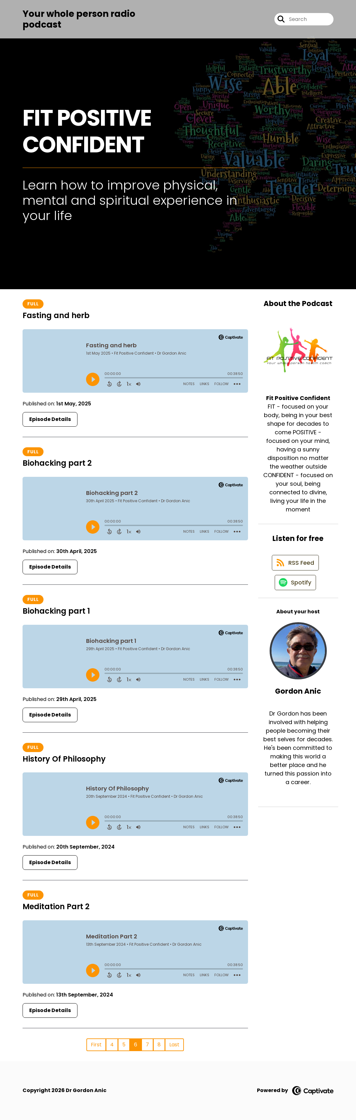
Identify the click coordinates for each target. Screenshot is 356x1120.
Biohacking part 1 (56, 611)
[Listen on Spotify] (295, 587)
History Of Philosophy (64, 759)
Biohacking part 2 (57, 463)
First (96, 1044)
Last (174, 1044)
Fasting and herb (56, 315)
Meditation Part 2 (56, 906)
